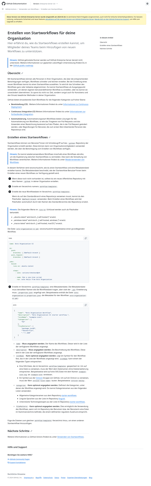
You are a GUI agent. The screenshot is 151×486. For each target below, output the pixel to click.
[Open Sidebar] (3, 9)
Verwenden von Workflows (29, 9)
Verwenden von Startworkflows (70, 437)
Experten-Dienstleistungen (77, 477)
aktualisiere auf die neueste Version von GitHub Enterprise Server (69, 19)
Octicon (39, 378)
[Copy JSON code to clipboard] (85, 305)
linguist (62, 398)
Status (56, 477)
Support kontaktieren (17, 462)
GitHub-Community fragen (19, 459)
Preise (63, 477)
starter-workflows (68, 395)
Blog (90, 477)
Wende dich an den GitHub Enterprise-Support (112, 19)
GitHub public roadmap (23, 65)
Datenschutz (48, 477)
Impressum (28, 477)
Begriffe (39, 477)
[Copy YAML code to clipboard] (85, 238)
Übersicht (15, 73)
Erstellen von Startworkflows (51, 9)
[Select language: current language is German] (147, 3)
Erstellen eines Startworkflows (29, 137)
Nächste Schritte (20, 431)
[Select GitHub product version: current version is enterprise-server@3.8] (45, 3)
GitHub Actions (11, 9)
